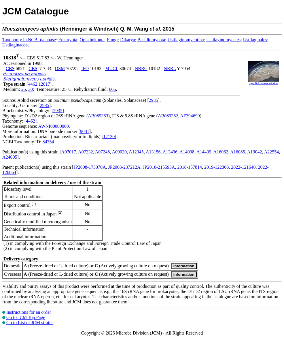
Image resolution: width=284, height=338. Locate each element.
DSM (60, 68)
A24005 (9, 157)
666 (112, 89)
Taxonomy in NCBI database (29, 39)
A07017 (68, 151)
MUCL (111, 68)
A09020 (119, 151)
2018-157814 (189, 167)
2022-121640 (243, 167)
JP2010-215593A (159, 167)
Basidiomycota (151, 39)
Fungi (112, 39)
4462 (32, 84)
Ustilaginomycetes (223, 39)
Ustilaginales (255, 39)
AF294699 (190, 115)
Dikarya (127, 39)
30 (30, 89)
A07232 (85, 151)
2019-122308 (216, 167)
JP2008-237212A (124, 167)
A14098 (186, 151)
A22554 (271, 151)
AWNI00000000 (53, 126)
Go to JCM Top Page (25, 317)
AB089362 (168, 115)
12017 (44, 84)
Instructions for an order (28, 312)
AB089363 (98, 115)
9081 (84, 131)
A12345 (136, 151)
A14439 (203, 151)
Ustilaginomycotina (186, 39)
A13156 (153, 151)
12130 (109, 136)
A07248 (102, 151)
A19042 (254, 151)
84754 (48, 141)
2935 (153, 100)
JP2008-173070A (90, 167)
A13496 (170, 151)
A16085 (237, 151)
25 (23, 89)
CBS (10, 68)
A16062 (220, 151)
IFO (85, 68)
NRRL (170, 68)
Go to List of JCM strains (29, 322)
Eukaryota (67, 39)
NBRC (141, 68)
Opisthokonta (92, 39)
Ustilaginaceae (15, 44)
